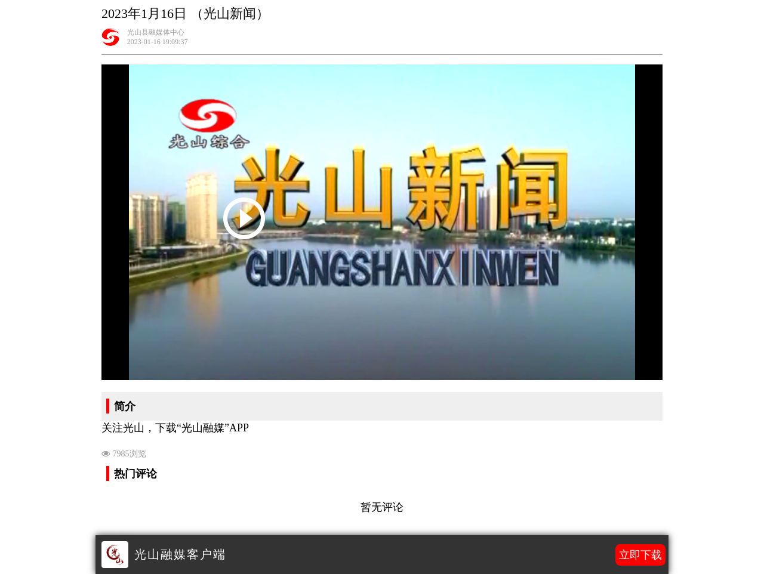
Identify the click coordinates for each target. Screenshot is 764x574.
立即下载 (640, 555)
